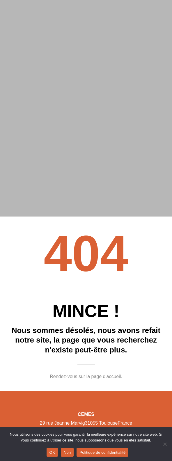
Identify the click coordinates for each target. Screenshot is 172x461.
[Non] (165, 444)
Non (67, 452)
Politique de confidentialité (102, 452)
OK (52, 452)
